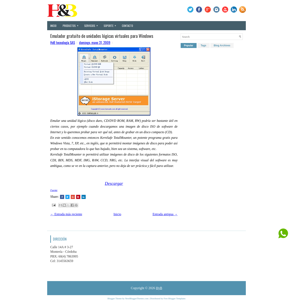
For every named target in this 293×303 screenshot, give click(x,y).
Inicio (53, 26)
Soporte (111, 24)
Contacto (127, 26)
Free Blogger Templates (174, 298)
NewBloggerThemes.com (137, 298)
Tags (203, 45)
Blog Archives (222, 45)
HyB (159, 288)
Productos (72, 24)
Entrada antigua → (165, 214)
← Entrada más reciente (66, 214)
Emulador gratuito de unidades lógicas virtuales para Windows (101, 35)
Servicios (92, 24)
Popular (188, 45)
